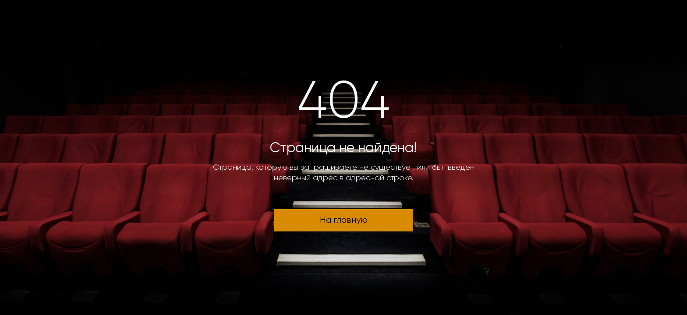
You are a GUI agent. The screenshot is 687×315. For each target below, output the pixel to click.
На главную (344, 220)
